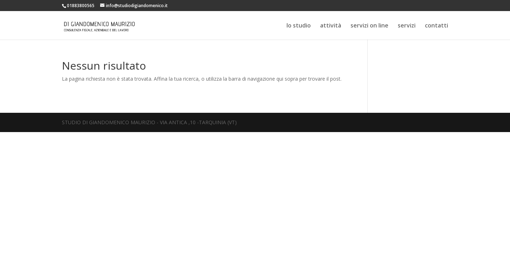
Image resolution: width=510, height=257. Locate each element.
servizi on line (369, 26)
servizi (407, 26)
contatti (436, 26)
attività (330, 26)
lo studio (298, 26)
